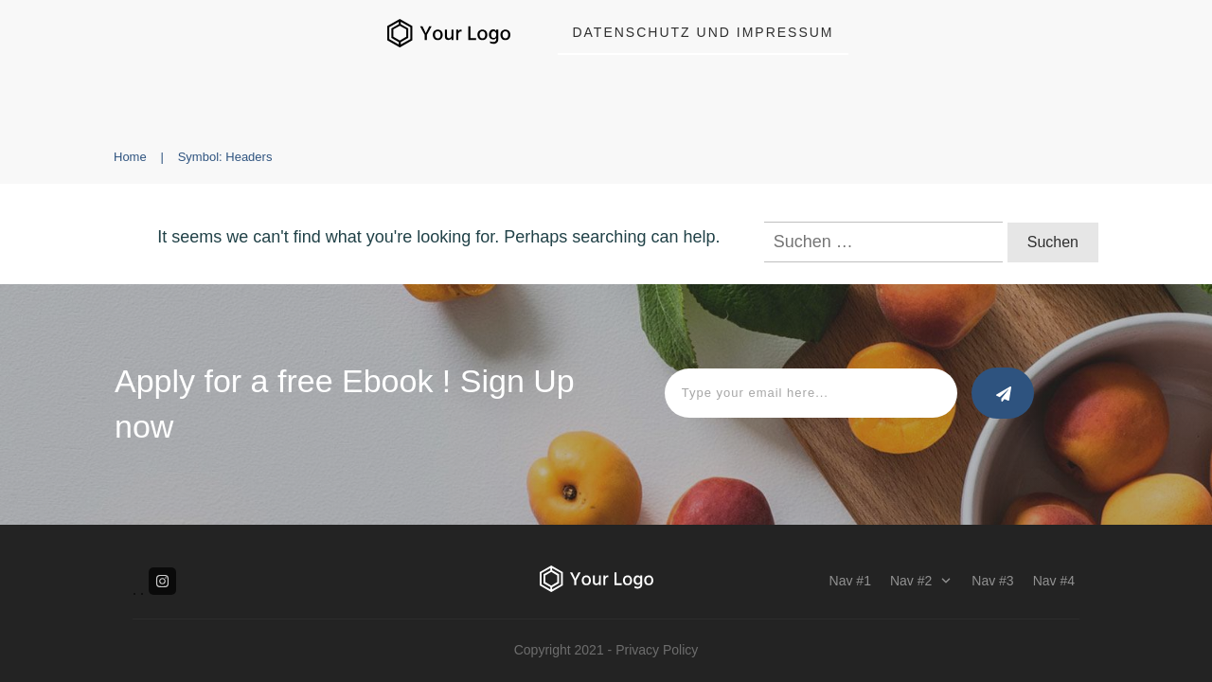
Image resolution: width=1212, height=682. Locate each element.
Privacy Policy (656, 649)
